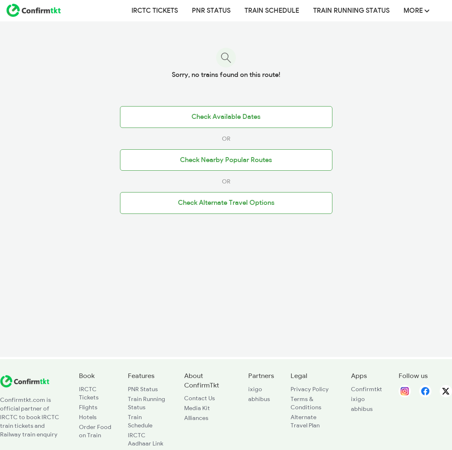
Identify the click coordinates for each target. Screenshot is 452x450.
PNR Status (211, 10)
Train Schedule (271, 10)
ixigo (255, 389)
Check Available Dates (226, 117)
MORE (416, 10)
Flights (88, 407)
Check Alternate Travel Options (226, 202)
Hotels (88, 417)
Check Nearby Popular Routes (226, 160)
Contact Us (199, 398)
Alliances (196, 418)
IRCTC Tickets (154, 10)
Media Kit (197, 408)
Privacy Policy (310, 389)
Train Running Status (351, 10)
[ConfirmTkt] (24, 385)
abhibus (259, 399)
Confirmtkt (366, 389)
